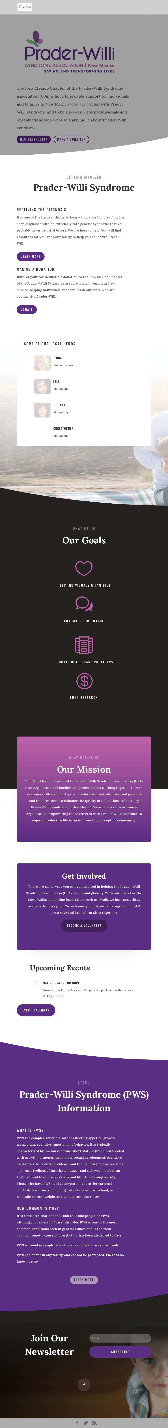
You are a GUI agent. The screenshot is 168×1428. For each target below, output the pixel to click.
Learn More (31, 256)
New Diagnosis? (34, 139)
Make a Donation (71, 139)
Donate (27, 309)
